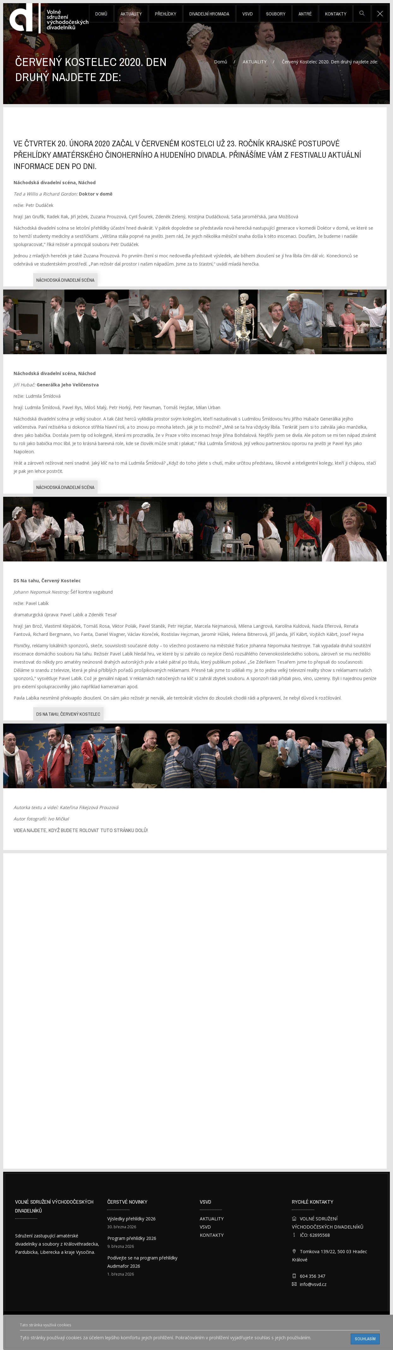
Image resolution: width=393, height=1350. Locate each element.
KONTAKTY (335, 13)
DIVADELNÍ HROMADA (209, 13)
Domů (101, 13)
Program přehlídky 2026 (131, 1238)
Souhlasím (365, 1338)
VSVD (247, 13)
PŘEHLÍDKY (165, 13)
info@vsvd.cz (313, 1284)
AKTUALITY (131, 13)
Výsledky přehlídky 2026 (131, 1219)
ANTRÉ (305, 13)
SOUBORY (275, 13)
